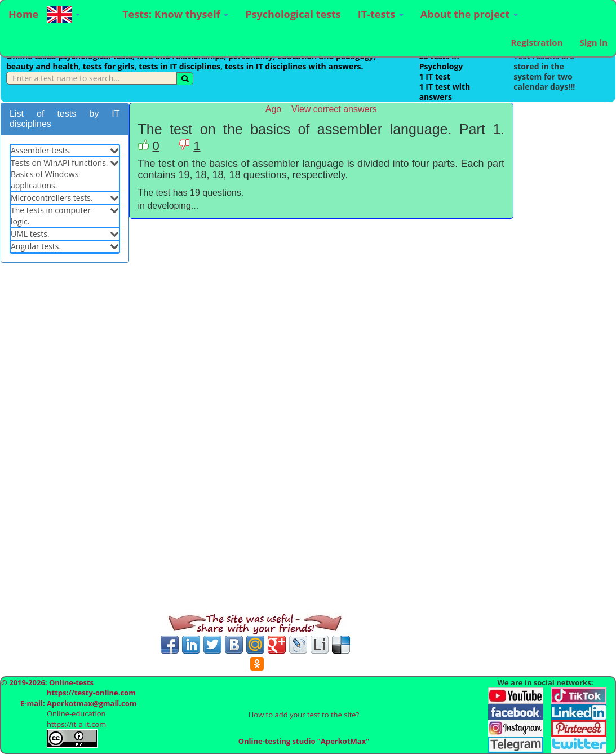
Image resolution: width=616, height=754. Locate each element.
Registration (537, 42)
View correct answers (334, 109)
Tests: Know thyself (175, 14)
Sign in (593, 42)
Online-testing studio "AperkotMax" (304, 741)
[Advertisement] (65, 443)
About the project (469, 14)
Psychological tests (292, 14)
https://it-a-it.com (76, 724)
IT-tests (381, 14)
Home (23, 14)
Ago (273, 109)
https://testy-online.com (91, 692)
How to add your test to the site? (304, 714)
